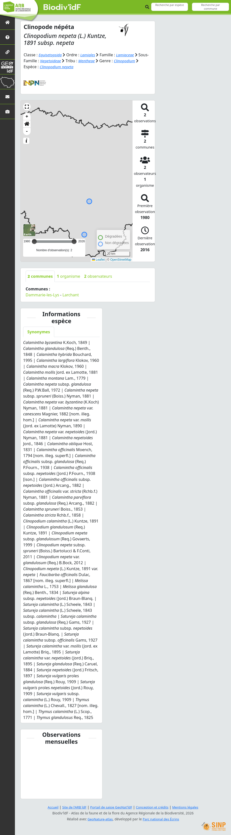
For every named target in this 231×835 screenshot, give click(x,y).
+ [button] (27, 117)
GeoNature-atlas (99, 819)
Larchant (70, 295)
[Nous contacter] (7, 96)
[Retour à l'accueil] (7, 22)
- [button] (27, 131)
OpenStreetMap (120, 259)
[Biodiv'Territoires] (7, 81)
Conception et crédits (154, 807)
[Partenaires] (7, 52)
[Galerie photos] (7, 111)
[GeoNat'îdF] (7, 67)
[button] (27, 106)
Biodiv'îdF (62, 7)
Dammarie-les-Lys (42, 295)
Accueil (49, 807)
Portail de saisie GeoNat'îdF (110, 807)
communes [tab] (40, 276)
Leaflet (98, 259)
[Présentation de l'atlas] (7, 37)
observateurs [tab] (98, 276)
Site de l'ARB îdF (71, 807)
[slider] (74, 241)
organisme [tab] (68, 276)
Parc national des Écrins (161, 819)
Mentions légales (189, 807)
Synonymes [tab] (38, 332)
